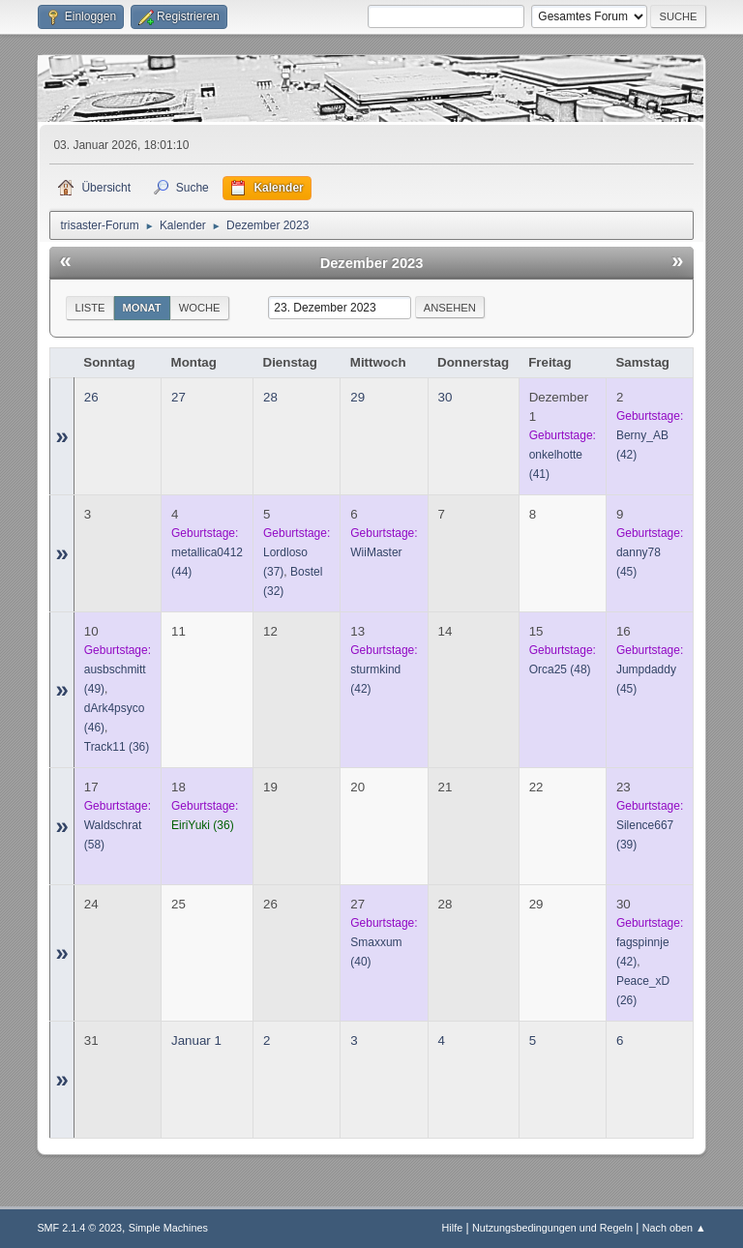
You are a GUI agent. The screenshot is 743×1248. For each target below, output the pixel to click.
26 (91, 397)
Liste (89, 307)
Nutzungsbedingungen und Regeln (552, 1227)
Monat (142, 307)
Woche (200, 307)
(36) (117, 747)
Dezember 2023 (372, 263)
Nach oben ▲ (674, 1227)
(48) (560, 669)
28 (270, 397)
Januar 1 (196, 1040)
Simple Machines (168, 1227)
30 (445, 397)
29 (357, 397)
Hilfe (452, 1227)
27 (178, 397)
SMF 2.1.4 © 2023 (79, 1227)
